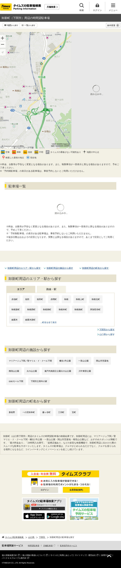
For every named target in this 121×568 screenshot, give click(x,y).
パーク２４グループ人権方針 (14, 558)
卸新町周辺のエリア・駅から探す (24, 268)
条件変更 (113, 25)
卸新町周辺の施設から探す (60, 268)
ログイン (45, 490)
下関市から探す (107, 329)
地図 (12, 25)
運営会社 (92, 555)
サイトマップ (80, 555)
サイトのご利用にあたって (61, 555)
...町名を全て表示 (48, 322)
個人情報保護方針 (9, 555)
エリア (21, 289)
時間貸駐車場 (33, 546)
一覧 (29, 25)
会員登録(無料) (76, 490)
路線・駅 (51, 289)
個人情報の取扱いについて (33, 555)
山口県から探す (107, 334)
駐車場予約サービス (68, 546)
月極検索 (51, 7)
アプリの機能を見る (49, 509)
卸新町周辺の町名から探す (95, 268)
